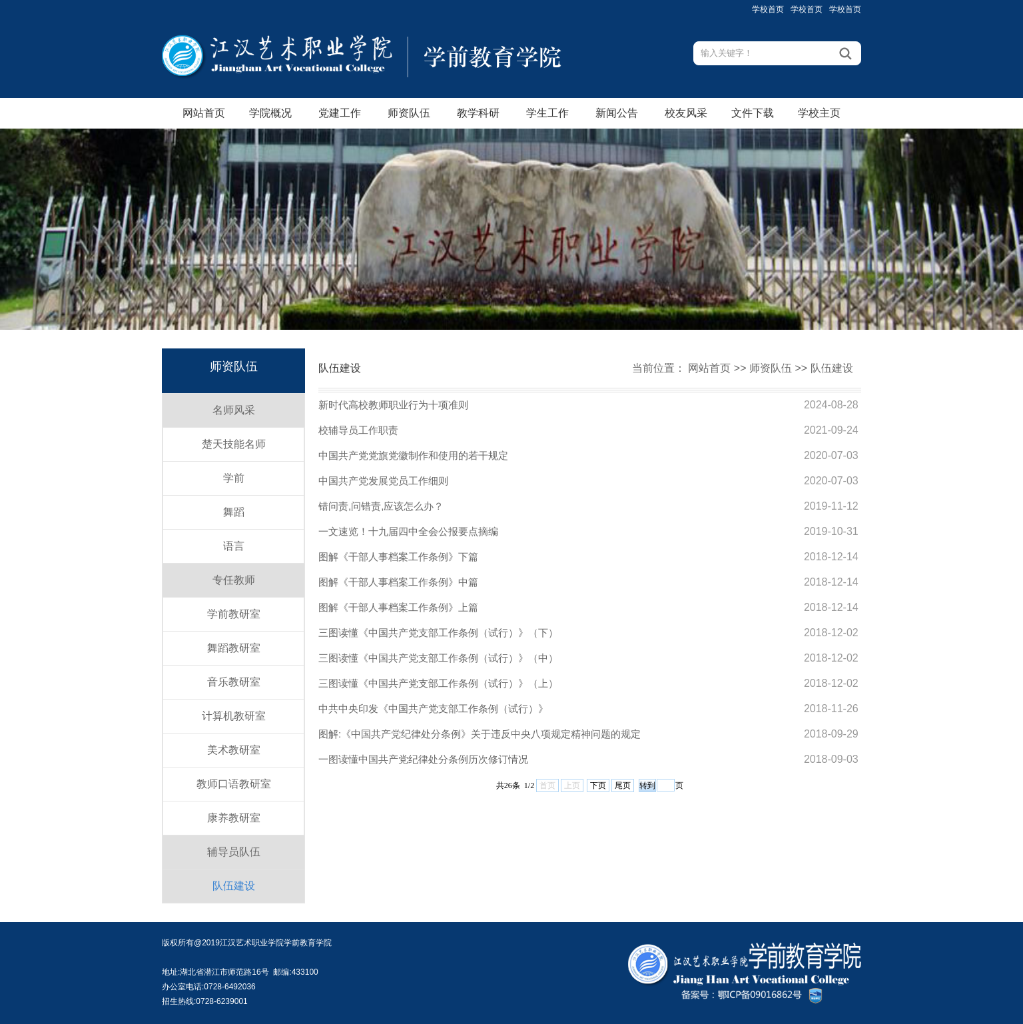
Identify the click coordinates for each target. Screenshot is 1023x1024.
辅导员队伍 (233, 851)
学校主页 (819, 113)
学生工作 (547, 113)
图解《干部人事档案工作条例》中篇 (398, 582)
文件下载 (752, 113)
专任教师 (233, 580)
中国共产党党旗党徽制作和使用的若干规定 (413, 455)
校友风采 (686, 113)
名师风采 (233, 410)
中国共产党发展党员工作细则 (383, 480)
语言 (233, 546)
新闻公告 (616, 113)
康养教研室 (233, 817)
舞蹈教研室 (233, 648)
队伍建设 (233, 885)
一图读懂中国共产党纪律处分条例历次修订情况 (423, 759)
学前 (233, 478)
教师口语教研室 (233, 783)
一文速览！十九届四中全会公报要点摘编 (408, 531)
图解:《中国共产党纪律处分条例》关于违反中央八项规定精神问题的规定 (479, 734)
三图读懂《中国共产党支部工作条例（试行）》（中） (438, 658)
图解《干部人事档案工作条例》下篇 (398, 556)
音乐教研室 (233, 682)
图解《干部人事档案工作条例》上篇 (398, 607)
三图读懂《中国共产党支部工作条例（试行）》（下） (438, 632)
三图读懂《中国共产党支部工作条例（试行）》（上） (438, 683)
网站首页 (203, 113)
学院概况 (270, 113)
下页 (598, 785)
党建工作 (339, 113)
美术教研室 (233, 750)
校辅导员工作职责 (358, 430)
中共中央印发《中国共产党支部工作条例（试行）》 (433, 708)
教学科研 (478, 113)
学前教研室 (233, 614)
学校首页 (768, 9)
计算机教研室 (234, 716)
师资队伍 (409, 113)
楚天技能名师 (234, 444)
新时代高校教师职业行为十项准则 (393, 404)
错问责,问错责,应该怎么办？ (381, 506)
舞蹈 (233, 512)
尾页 (623, 785)
